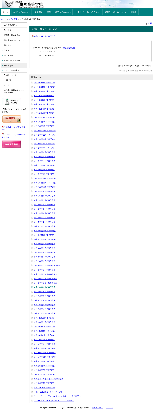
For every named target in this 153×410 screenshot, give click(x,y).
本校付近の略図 (69, 48)
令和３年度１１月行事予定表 (45, 279)
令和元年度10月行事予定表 (45, 357)
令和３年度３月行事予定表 (44, 261)
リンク (6, 85)
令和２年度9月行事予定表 (44, 340)
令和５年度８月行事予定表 (44, 196)
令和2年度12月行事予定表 (44, 327)
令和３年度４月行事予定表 (44, 309)
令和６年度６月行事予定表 (44, 152)
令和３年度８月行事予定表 (44, 292)
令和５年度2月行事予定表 (44, 170)
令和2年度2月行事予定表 (44, 318)
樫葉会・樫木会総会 (12, 35)
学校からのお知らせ (12, 60)
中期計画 (7, 80)
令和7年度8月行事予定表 (44, 96)
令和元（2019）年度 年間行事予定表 (48, 379)
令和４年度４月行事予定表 (44, 257)
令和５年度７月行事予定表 (44, 200)
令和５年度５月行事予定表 (44, 209)
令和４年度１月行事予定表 (44, 226)
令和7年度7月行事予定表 (44, 100)
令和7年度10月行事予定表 (44, 87)
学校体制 (7, 45)
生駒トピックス (10, 75)
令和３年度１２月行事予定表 (45, 274)
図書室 (134, 12)
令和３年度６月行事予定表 (44, 300)
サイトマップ (97, 408)
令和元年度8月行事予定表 (44, 366)
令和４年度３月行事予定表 (44, 218)
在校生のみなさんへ (21, 12)
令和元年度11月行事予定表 (45, 353)
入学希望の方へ (10, 25)
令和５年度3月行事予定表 (44, 165)
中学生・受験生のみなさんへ (87, 12)
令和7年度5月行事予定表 (44, 109)
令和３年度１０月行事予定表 (45, 283)
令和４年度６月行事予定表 (44, 253)
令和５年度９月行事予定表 (44, 191)
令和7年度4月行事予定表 (44, 113)
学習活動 (7, 50)
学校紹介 (7, 30)
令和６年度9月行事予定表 (44, 144)
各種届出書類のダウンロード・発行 (14, 91)
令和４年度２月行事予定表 (44, 222)
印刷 (148, 23)
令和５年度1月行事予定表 (44, 174)
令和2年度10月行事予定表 (44, 335)
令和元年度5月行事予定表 (44, 383)
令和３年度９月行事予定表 (43, 36)
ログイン (109, 408)
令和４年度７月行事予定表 (44, 248)
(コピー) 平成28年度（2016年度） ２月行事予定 (54, 401)
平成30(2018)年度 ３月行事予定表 (48, 392)
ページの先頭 (145, 71)
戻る (135, 71)
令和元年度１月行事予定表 (44, 344)
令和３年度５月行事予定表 (44, 305)
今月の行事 (13, 19)
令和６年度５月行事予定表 (44, 157)
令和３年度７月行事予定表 (44, 296)
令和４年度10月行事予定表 (45, 239)
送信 (121, 71)
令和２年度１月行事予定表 (44, 322)
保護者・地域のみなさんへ (115, 12)
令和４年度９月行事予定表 (44, 244)
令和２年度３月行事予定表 (44, 313)
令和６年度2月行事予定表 (44, 122)
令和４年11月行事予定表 (44, 235)
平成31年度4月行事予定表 (44, 388)
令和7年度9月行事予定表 (44, 91)
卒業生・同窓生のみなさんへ (59, 12)
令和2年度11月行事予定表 (44, 331)
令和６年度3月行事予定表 (44, 117)
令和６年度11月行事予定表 (45, 135)
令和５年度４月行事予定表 (44, 213)
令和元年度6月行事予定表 (44, 374)
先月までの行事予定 (11, 70)
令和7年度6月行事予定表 (44, 104)
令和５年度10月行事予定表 (45, 187)
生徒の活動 (8, 55)
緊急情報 (38, 12)
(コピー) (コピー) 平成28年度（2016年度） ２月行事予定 (57, 396)
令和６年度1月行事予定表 (44, 126)
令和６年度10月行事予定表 (45, 139)
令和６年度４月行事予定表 (44, 161)
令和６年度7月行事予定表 (44, 148)
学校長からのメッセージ (14, 40)
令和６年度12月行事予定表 (45, 131)
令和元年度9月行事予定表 (44, 361)
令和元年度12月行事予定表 (45, 348)
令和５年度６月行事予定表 (44, 205)
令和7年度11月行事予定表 (44, 83)
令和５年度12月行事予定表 (45, 178)
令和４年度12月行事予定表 (45, 231)
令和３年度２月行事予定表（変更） (48, 265)
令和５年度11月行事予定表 (45, 183)
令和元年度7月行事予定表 (44, 370)
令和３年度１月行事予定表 (44, 270)
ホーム (5, 12)
